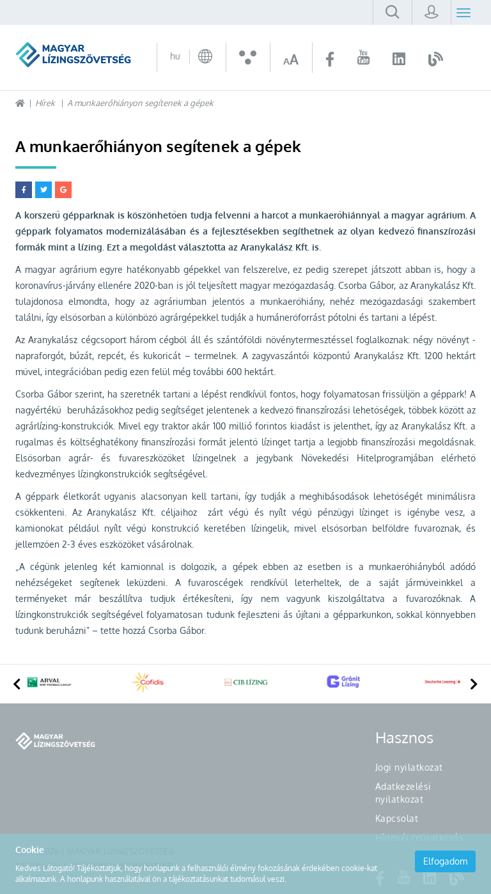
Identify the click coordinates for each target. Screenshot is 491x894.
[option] (49, 684)
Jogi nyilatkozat (409, 767)
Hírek (45, 103)
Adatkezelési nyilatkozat (403, 793)
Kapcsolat (397, 818)
